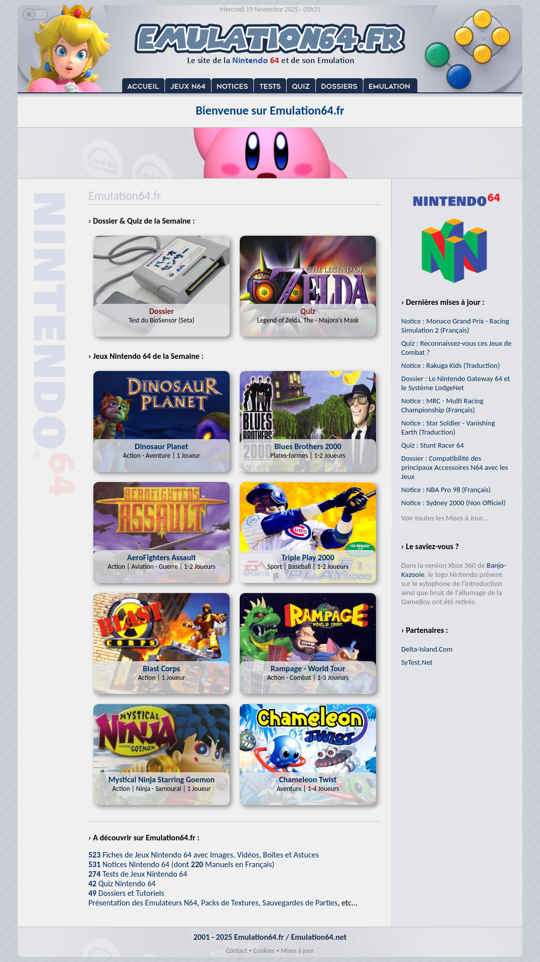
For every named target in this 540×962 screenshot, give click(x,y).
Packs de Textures (229, 902)
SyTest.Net (417, 662)
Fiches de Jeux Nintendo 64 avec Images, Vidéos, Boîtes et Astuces (203, 855)
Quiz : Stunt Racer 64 (432, 445)
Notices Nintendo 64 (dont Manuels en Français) (181, 864)
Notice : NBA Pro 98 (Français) (446, 489)
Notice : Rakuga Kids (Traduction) (450, 365)
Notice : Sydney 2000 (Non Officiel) (453, 502)
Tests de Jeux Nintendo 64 (137, 874)
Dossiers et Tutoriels (126, 893)
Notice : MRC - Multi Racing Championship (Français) (442, 405)
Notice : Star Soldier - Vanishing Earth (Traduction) (448, 427)
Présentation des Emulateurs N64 (142, 902)
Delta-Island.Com (427, 649)
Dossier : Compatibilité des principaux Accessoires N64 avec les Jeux (454, 467)
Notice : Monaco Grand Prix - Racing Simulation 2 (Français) (455, 325)
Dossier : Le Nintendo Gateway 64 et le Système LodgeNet (455, 383)
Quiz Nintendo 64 (121, 883)
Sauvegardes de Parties (300, 902)
